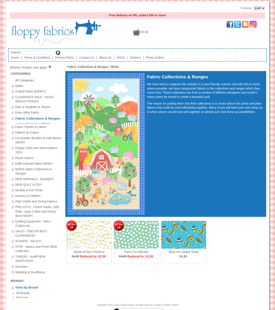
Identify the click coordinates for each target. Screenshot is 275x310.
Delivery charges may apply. (31, 67)
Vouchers (21, 264)
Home (15, 57)
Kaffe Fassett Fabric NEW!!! (33, 161)
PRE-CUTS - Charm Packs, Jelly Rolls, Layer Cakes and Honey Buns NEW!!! (37, 209)
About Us (105, 57)
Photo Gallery (155, 57)
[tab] (12, 86)
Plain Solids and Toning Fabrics (36, 199)
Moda (115, 66)
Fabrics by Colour (27, 130)
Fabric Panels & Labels (30, 124)
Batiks (19, 85)
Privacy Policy (64, 57)
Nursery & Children (28, 193)
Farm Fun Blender (136, 252)
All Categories (24, 80)
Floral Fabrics (24, 155)
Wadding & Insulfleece (30, 270)
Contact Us (86, 57)
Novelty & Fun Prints (29, 188)
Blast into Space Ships (184, 252)
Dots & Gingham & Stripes (32, 107)
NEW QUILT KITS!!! (28, 182)
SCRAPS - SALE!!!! (28, 238)
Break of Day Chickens (89, 252)
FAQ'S (120, 57)
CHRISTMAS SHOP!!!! (30, 91)
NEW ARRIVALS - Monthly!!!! (34, 176)
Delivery (135, 57)
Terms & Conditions (37, 57)
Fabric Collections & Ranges (37, 118)
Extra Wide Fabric (27, 112)
